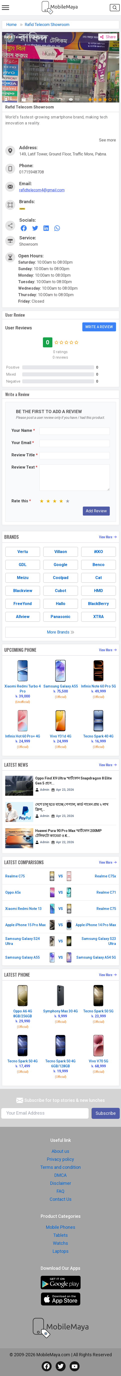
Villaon (60, 551)
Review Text (24, 467)
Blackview (22, 590)
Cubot (60, 590)
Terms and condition (60, 1167)
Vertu (22, 551)
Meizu (22, 577)
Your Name (23, 430)
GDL (22, 564)
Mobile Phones (60, 1227)
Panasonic (60, 616)
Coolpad (60, 577)
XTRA (98, 616)
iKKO (98, 551)
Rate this (21, 501)
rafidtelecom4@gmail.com (42, 190)
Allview (22, 616)
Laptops (61, 1251)
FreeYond (22, 603)
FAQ (60, 1191)
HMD (98, 590)
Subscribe (106, 1113)
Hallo (60, 603)
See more (107, 140)
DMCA (60, 1175)
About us (60, 1151)
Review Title (24, 455)
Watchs (60, 1243)
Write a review (99, 327)
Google (60, 564)
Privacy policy (60, 1159)
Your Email (22, 442)
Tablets (60, 1235)
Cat (98, 577)
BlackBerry (98, 603)
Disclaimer (60, 1183)
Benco (99, 564)
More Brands (60, 632)
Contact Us (61, 1199)
